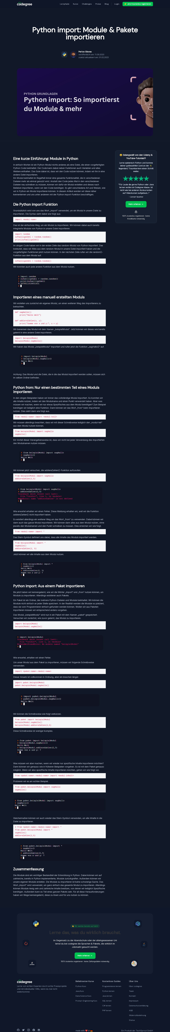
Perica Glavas (85, 51)
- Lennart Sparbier (136, 197)
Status (132, 1020)
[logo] (24, 4)
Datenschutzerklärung (138, 1005)
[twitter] (23, 1030)
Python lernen (108, 991)
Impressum (133, 1001)
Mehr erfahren (136, 204)
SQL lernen (107, 1001)
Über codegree (135, 986)
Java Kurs (80, 991)
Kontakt (132, 996)
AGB (131, 1010)
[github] (18, 1030)
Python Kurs (81, 986)
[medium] (28, 1030)
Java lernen (107, 996)
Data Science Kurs (83, 996)
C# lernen (106, 1005)
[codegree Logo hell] (24, 982)
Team (131, 991)
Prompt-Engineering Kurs (86, 1001)
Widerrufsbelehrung (137, 1015)
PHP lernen (106, 1010)
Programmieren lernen (111, 986)
